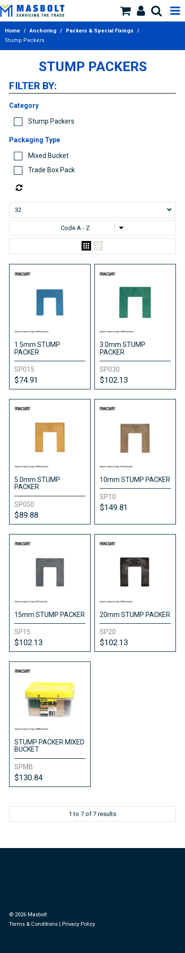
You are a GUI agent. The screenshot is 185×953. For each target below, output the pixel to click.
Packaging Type (34, 140)
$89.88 (26, 515)
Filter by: (33, 86)
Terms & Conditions (33, 924)
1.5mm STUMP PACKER (37, 348)
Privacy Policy (78, 924)
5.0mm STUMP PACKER (37, 483)
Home (12, 31)
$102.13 (114, 380)
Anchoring (43, 31)
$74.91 (26, 380)
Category (24, 105)
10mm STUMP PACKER (135, 479)
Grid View (86, 246)
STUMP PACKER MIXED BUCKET (49, 745)
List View (98, 246)
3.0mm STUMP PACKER (122, 348)
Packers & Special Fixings (100, 31)
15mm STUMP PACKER (49, 614)
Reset (94, 188)
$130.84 (28, 777)
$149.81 (114, 507)
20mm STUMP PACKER (135, 614)
